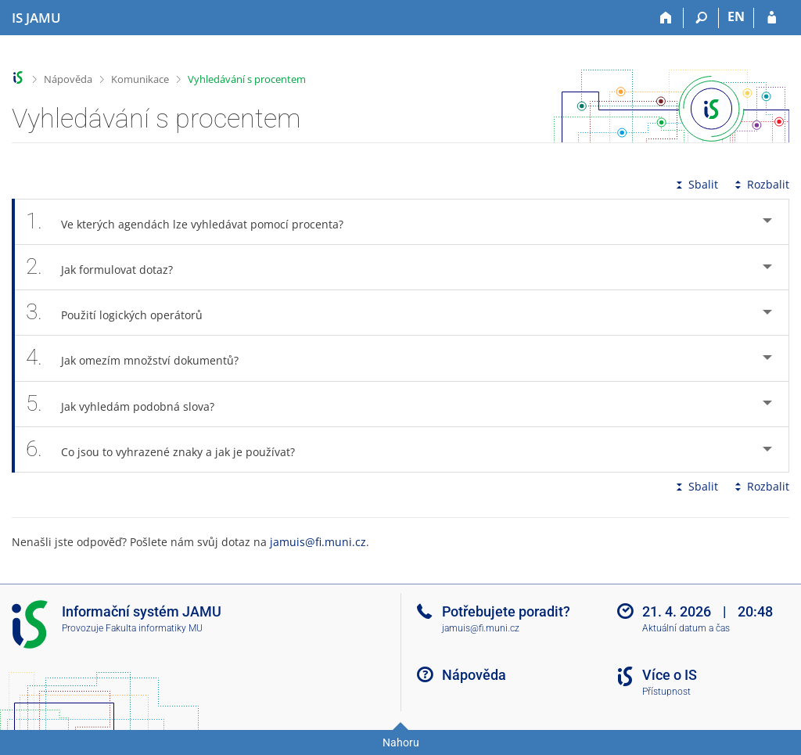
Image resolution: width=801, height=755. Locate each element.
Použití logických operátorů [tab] (123, 312)
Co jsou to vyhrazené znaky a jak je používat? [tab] (169, 449)
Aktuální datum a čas (686, 628)
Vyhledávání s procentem (247, 79)
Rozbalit (760, 184)
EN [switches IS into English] (736, 16)
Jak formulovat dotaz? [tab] (108, 267)
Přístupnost (666, 691)
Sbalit (695, 184)
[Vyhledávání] (701, 18)
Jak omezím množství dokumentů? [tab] (141, 358)
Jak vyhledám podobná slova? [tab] (129, 404)
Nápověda (68, 79)
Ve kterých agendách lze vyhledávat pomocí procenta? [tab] (193, 221)
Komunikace (140, 79)
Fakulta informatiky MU (154, 628)
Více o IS (669, 675)
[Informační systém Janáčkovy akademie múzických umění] (36, 18)
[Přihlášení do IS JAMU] (771, 18)
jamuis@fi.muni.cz (318, 541)
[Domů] (666, 18)
